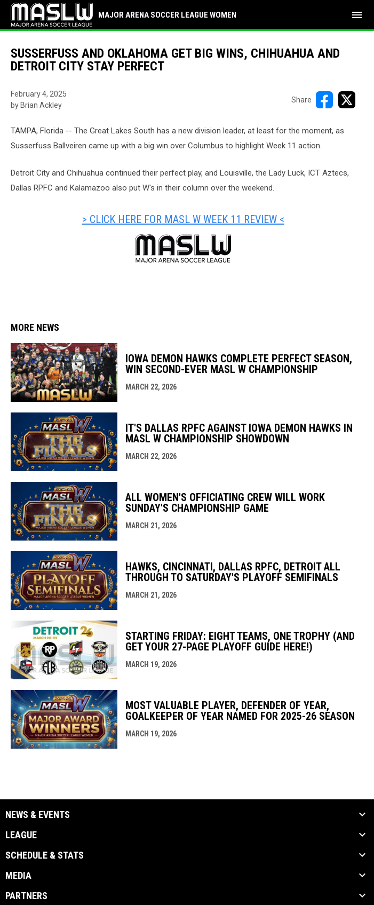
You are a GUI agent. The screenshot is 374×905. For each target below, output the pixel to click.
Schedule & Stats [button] (44, 855)
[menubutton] (357, 15)
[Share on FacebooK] (324, 99)
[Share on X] (346, 99)
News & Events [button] (37, 815)
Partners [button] (26, 896)
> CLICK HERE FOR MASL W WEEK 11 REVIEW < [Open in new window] (183, 219)
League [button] (21, 835)
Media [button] (18, 875)
